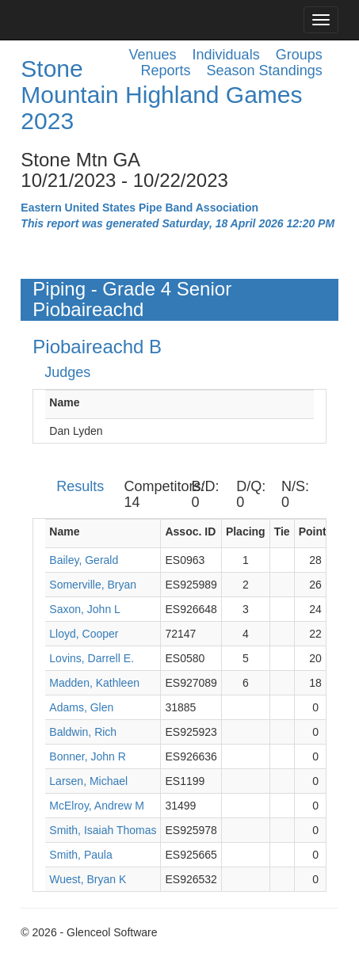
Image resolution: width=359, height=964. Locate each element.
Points (316, 531)
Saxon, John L (84, 609)
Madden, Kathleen (94, 682)
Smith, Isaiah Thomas (102, 830)
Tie (282, 531)
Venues (153, 55)
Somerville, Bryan (92, 584)
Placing (245, 531)
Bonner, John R (87, 756)
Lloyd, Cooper (83, 633)
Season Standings (265, 70)
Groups (299, 55)
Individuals (226, 55)
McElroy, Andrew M (96, 805)
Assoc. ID (190, 531)
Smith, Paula (80, 854)
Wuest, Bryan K (87, 879)
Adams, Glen (81, 707)
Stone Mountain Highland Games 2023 (161, 94)
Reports (166, 70)
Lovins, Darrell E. (91, 658)
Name (64, 402)
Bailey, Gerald (83, 560)
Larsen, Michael (88, 781)
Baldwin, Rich (82, 732)
